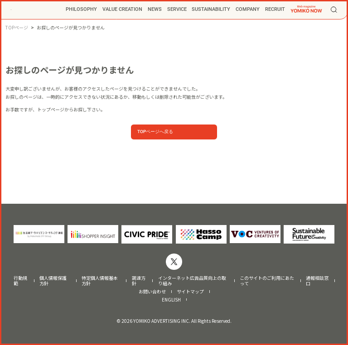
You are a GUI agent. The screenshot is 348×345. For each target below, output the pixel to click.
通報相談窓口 (317, 280)
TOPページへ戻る (155, 131)
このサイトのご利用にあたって (267, 280)
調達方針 (138, 280)
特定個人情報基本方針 (100, 280)
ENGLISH (171, 299)
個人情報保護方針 (53, 280)
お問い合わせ (152, 291)
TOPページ (16, 27)
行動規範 (20, 280)
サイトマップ (190, 291)
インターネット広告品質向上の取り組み (192, 280)
